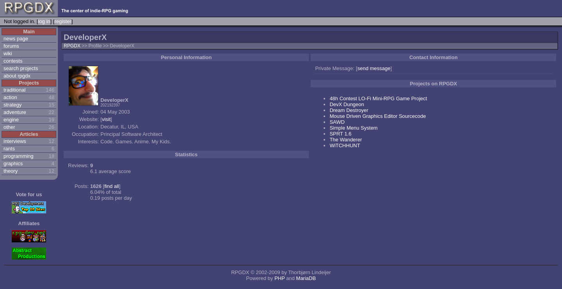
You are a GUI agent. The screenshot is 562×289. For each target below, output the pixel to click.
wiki (8, 53)
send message (373, 68)
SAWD (337, 122)
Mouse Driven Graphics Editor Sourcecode (377, 116)
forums (11, 46)
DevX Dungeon (346, 104)
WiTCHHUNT (344, 145)
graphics (13, 163)
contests (13, 61)
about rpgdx (17, 76)
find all (111, 186)
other (9, 127)
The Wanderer (345, 140)
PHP (279, 278)
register (62, 21)
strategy (12, 105)
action (10, 97)
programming (19, 156)
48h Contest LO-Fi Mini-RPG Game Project (378, 98)
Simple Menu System (353, 128)
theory (11, 171)
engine (11, 120)
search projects (21, 68)
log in (44, 21)
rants (9, 149)
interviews (15, 141)
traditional (14, 90)
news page (16, 39)
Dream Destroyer (348, 110)
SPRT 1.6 (340, 134)
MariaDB (306, 278)
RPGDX (72, 46)
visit (106, 119)
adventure (15, 112)
